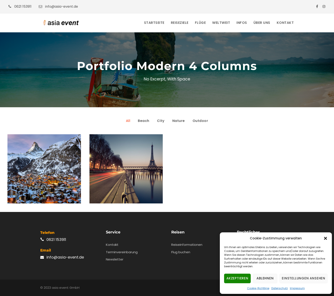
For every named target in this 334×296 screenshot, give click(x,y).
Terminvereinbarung (122, 252)
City (161, 120)
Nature (178, 120)
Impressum (297, 288)
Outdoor (200, 120)
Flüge (200, 22)
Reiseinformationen (186, 244)
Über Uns (261, 22)
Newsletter (114, 259)
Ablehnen (265, 278)
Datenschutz (279, 288)
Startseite (154, 22)
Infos (241, 22)
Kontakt (285, 22)
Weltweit (221, 22)
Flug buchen (180, 252)
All (128, 120)
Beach (143, 120)
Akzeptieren (237, 278)
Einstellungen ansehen (303, 278)
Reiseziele (180, 22)
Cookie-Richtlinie (258, 288)
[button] (325, 238)
